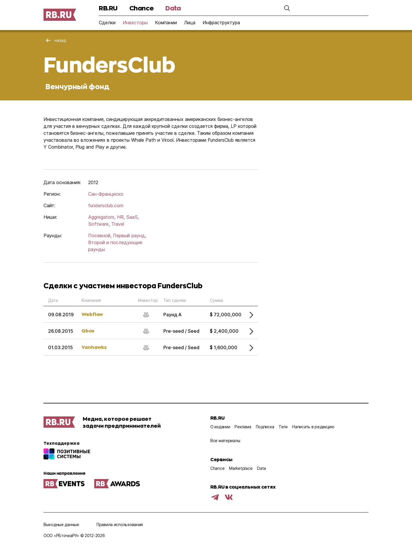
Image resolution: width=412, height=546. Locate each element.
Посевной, (99, 235)
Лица (189, 22)
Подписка (265, 426)
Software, (99, 224)
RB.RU (108, 8)
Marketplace (240, 468)
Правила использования (120, 524)
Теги (283, 426)
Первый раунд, (129, 235)
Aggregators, (102, 217)
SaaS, (132, 217)
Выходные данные (61, 524)
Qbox (88, 331)
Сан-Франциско (105, 194)
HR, (121, 217)
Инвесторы (135, 22)
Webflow (92, 314)
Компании (166, 22)
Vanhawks (94, 347)
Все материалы (225, 440)
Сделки (107, 22)
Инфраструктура (221, 22)
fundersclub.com (105, 205)
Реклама (243, 426)
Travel (117, 224)
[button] (284, 8)
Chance (141, 8)
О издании (220, 426)
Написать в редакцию (313, 426)
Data (173, 8)
